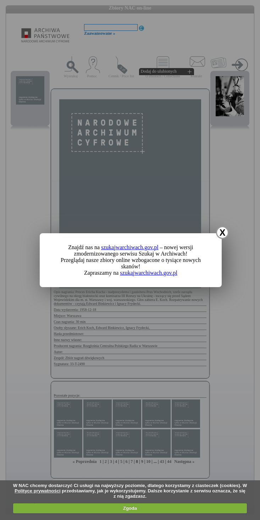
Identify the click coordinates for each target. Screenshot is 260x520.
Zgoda (130, 508)
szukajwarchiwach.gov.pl (130, 247)
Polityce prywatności (37, 490)
